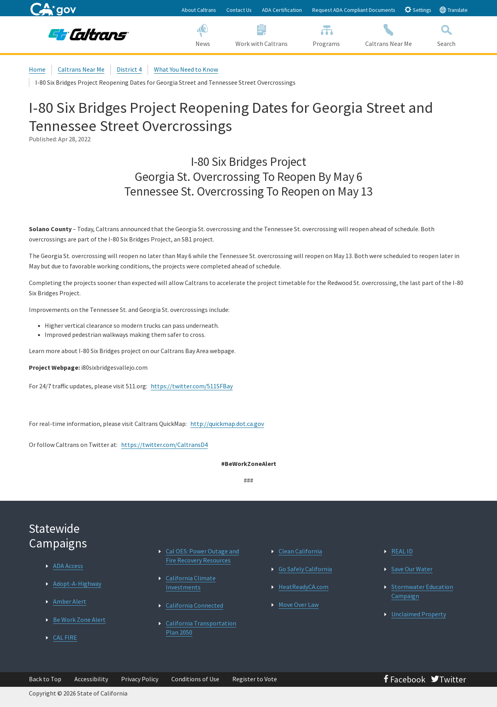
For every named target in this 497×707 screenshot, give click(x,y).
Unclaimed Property (418, 614)
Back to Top (45, 679)
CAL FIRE (65, 637)
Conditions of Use (195, 679)
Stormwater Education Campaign (422, 591)
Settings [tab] (417, 9)
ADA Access (68, 566)
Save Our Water (412, 569)
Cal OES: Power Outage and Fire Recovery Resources (202, 555)
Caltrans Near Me (389, 34)
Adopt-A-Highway (77, 583)
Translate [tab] (453, 9)
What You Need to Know (186, 69)
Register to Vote (254, 679)
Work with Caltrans (261, 34)
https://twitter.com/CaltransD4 (164, 445)
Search (446, 34)
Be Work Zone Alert (79, 619)
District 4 (129, 69)
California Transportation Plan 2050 (201, 627)
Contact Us (239, 9)
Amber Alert (69, 601)
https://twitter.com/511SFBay (192, 386)
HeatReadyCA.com (303, 587)
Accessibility (91, 679)
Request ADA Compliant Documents (353, 9)
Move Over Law (299, 604)
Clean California (300, 551)
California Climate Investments (191, 582)
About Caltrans (199, 9)
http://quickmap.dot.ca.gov (227, 424)
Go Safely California (305, 569)
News (203, 34)
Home (37, 69)
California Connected (194, 605)
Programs (326, 34)
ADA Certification (282, 9)
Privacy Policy (139, 679)
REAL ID (402, 551)
